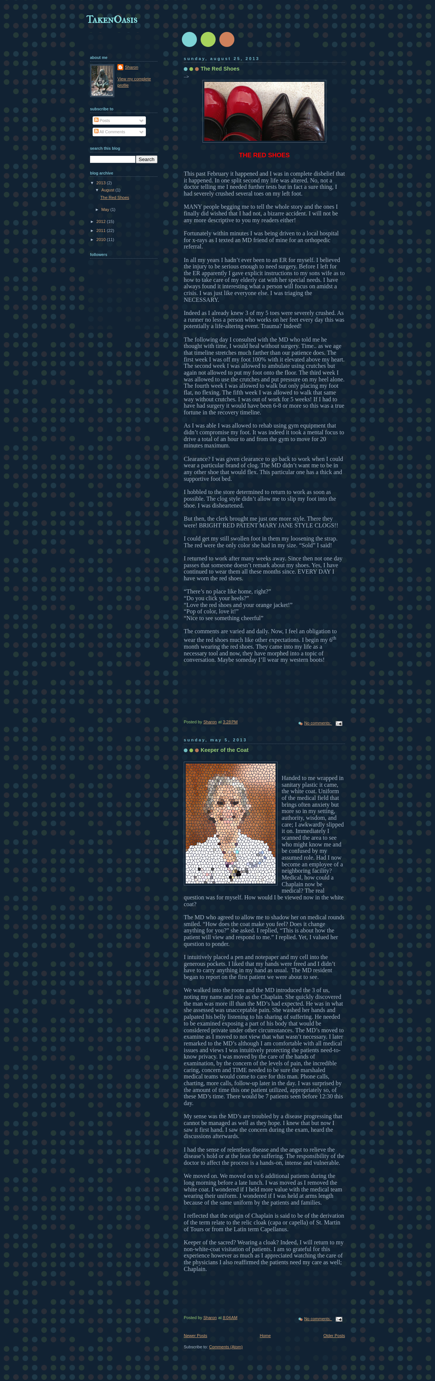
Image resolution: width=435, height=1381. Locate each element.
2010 (101, 239)
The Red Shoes (220, 69)
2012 (101, 221)
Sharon (131, 67)
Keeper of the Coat (225, 750)
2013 (101, 183)
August (108, 190)
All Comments (109, 132)
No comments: (318, 723)
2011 (101, 230)
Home (265, 1335)
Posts (102, 120)
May (105, 209)
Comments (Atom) (226, 1347)
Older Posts (334, 1335)
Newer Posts (195, 1335)
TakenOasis (111, 20)
